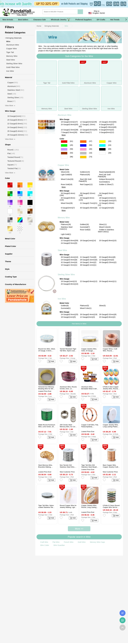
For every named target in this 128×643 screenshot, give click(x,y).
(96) (71, 157)
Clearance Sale (39, 20)
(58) (71, 149)
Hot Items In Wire (79, 324)
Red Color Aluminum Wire (64, 141)
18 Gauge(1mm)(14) (88, 241)
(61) (71, 141)
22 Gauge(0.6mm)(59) (69, 241)
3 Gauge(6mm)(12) (106, 132)
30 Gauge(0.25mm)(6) (88, 208)
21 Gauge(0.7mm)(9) (88, 257)
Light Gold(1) (66, 234)
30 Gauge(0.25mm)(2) (107, 262)
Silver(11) (103, 224)
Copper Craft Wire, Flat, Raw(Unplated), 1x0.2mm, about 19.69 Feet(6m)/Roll (89, 426)
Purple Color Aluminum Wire (64, 149)
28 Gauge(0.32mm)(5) (88, 260)
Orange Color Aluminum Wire (83, 141)
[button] (126, 19)
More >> (79, 528)
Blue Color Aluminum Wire (83, 145)
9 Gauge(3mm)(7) (68, 208)
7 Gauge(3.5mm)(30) (69, 132)
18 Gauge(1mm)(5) (68, 317)
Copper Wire (63, 165)
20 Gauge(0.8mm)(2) (107, 317)
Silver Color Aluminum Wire (64, 157)
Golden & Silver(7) (106, 184)
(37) (90, 141)
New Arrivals (7, 20)
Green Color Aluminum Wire (64, 145)
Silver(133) (65, 172)
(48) (109, 153)
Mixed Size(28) (66, 203)
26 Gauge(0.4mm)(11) (107, 281)
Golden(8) (65, 306)
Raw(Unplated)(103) (107, 172)
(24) (109, 145)
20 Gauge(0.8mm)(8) (107, 257)
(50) (90, 145)
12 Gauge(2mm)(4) (106, 260)
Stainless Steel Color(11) (66, 228)
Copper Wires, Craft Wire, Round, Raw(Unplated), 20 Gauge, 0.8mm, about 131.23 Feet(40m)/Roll (111, 350)
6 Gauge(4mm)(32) (106, 130)
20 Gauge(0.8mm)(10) (107, 241)
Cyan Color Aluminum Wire (102, 145)
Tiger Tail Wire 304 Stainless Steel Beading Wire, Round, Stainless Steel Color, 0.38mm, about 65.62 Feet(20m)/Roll (89, 466)
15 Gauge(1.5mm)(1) (69, 265)
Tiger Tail (10, 52)
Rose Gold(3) (85, 230)
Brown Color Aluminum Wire (64, 153)
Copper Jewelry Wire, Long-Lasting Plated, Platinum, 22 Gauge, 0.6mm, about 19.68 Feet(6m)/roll (110, 426)
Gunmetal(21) (104, 182)
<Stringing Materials (13, 38)
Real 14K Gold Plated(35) (104, 176)
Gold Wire (82, 542)
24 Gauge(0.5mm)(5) (69, 243)
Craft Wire (44, 542)
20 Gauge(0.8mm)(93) (69, 125)
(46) (90, 149)
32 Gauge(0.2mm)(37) (107, 201)
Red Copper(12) (86, 184)
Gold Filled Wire (13, 67)
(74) (90, 157)
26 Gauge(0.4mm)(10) (69, 257)
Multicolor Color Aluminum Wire (102, 153)
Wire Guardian (59, 545)
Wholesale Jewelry (60, 19)
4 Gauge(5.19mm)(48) (107, 127)
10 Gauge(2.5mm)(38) (69, 130)
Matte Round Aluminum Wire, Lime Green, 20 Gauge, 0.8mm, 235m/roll (46, 426)
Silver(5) (102, 306)
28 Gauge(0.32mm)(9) (107, 314)
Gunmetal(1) (66, 308)
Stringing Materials (51, 26)
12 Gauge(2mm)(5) (106, 208)
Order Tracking (123, 613)
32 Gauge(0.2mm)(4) (69, 262)
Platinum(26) (66, 224)
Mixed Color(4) (105, 227)
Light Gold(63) (66, 175)
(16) (90, 153)
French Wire (68, 542)
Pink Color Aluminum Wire (83, 149)
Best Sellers (23, 20)
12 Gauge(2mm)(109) (88, 122)
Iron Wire (62, 299)
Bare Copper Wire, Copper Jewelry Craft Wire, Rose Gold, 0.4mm (110, 466)
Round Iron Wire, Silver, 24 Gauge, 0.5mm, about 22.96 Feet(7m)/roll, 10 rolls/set (46, 350)
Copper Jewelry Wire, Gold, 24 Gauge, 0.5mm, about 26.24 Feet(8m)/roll (89, 350)
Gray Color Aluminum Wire (83, 153)
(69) (109, 149)
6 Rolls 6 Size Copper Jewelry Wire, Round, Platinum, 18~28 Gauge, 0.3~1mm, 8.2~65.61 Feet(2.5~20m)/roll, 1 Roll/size (111, 388)
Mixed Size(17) (86, 132)
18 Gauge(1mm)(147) (69, 122)
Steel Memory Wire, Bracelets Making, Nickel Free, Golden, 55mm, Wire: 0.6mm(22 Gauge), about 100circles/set (46, 466)
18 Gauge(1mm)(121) (107, 198)
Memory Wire (64, 218)
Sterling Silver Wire (66, 274)
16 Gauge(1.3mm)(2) (88, 262)
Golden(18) (84, 224)
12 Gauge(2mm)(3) (87, 317)
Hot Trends (117, 19)
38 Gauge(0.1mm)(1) (88, 265)
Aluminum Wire (64, 115)
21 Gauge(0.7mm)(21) (88, 203)
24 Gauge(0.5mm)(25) (69, 314)
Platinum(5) (84, 306)
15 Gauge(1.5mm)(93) (107, 122)
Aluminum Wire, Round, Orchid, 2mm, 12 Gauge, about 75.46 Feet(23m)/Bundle (68, 388)
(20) (109, 141)
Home (39, 26)
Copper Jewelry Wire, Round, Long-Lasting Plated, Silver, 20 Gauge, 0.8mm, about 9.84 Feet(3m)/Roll (89, 506)
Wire (66, 26)
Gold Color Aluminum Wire (83, 157)
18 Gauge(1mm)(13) (69, 281)
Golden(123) (85, 172)
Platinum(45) (85, 175)
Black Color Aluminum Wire (102, 149)
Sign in (109, 13)
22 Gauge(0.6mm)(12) (88, 281)
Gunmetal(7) (85, 227)
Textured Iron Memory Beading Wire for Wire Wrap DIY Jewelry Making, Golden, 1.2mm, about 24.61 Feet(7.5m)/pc (46, 388)
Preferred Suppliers (83, 20)
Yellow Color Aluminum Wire (102, 141)
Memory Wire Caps (97, 542)
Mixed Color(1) (86, 308)
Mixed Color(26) (67, 179)
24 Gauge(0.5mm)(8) (69, 260)
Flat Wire (56, 542)
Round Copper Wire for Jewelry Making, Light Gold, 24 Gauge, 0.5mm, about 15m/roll (68, 506)
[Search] (70, 11)
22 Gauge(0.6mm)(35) (88, 130)
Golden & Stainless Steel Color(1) (106, 231)
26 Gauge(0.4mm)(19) (88, 314)
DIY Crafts (101, 20)
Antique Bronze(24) (106, 179)
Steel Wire (62, 250)
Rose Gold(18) (66, 184)
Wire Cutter (44, 545)
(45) (71, 145)
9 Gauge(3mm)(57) (106, 125)
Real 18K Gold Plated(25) (85, 180)
